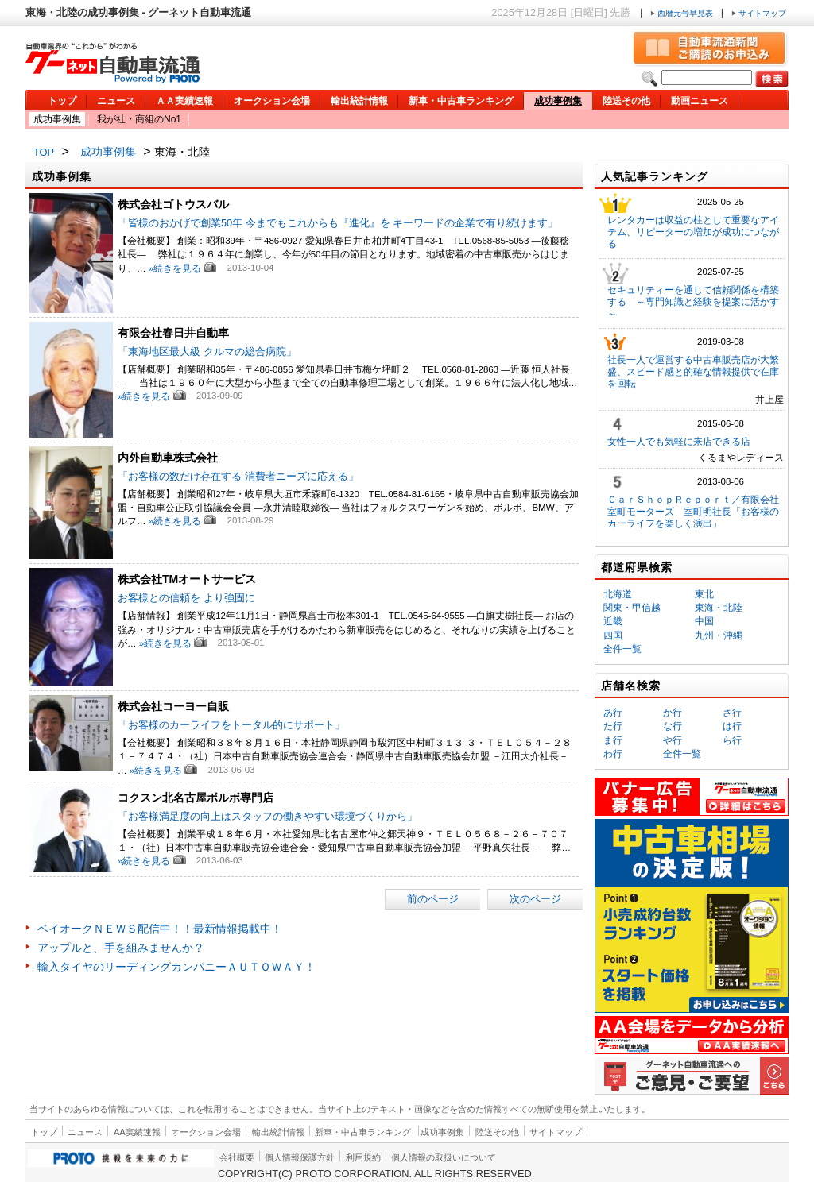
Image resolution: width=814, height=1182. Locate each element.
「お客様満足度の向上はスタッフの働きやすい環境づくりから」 (267, 816)
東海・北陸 (718, 607)
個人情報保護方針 (300, 1157)
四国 (612, 635)
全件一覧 (622, 649)
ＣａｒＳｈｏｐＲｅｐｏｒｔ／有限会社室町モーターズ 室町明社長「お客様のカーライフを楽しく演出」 (693, 511)
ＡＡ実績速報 (184, 100)
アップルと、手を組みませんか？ (120, 947)
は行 (732, 726)
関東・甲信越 (632, 607)
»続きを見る (175, 268)
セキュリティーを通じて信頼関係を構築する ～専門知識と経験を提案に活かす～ (693, 302)
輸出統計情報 (359, 100)
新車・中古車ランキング (461, 100)
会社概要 (236, 1157)
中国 (704, 621)
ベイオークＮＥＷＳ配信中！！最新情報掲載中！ (159, 928)
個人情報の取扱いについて (443, 1157)
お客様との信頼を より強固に (186, 598)
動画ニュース (699, 100)
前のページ (433, 899)
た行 (612, 726)
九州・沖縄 (718, 635)
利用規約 (363, 1157)
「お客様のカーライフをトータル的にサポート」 (231, 725)
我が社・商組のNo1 (139, 119)
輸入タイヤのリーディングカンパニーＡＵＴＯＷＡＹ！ (176, 966)
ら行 (732, 740)
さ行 (732, 712)
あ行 (612, 712)
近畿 (612, 621)
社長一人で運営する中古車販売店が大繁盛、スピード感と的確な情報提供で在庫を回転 (693, 371)
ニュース (116, 100)
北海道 (617, 594)
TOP (43, 152)
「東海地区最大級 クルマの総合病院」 (207, 351)
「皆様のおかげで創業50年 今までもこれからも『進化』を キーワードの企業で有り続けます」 (338, 223)
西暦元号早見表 (682, 13)
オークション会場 (272, 100)
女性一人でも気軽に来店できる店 (678, 441)
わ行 (612, 754)
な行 (672, 726)
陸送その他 (626, 100)
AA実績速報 (137, 1132)
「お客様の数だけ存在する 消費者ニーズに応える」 (238, 476)
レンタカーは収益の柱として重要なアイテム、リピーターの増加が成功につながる (693, 232)
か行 (672, 712)
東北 (704, 594)
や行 (672, 740)
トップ (62, 100)
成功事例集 (558, 100)
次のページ (535, 899)
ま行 (612, 740)
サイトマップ (758, 13)
